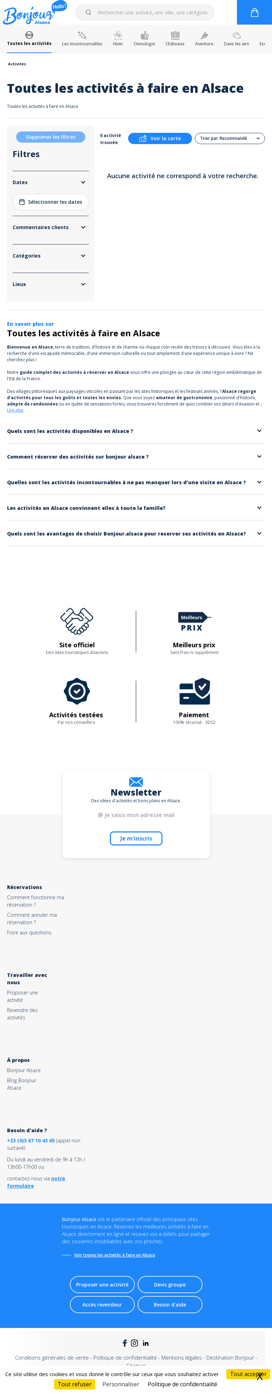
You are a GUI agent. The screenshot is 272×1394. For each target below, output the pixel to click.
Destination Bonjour (230, 1357)
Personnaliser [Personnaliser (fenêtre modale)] (120, 1384)
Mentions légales (181, 1357)
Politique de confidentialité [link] (182, 1384)
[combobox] (144, 12)
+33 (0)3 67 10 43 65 (31, 1140)
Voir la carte (160, 138)
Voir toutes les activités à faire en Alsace (114, 1255)
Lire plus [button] (15, 410)
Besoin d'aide (170, 1304)
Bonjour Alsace (24, 1070)
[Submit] (89, 12)
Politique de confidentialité (125, 1357)
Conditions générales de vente (52, 1357)
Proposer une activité (102, 1284)
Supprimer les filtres (50, 137)
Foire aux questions (29, 932)
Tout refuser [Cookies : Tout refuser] (75, 1384)
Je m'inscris (136, 838)
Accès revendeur (102, 1304)
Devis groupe (170, 1284)
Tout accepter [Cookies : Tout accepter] (248, 1374)
